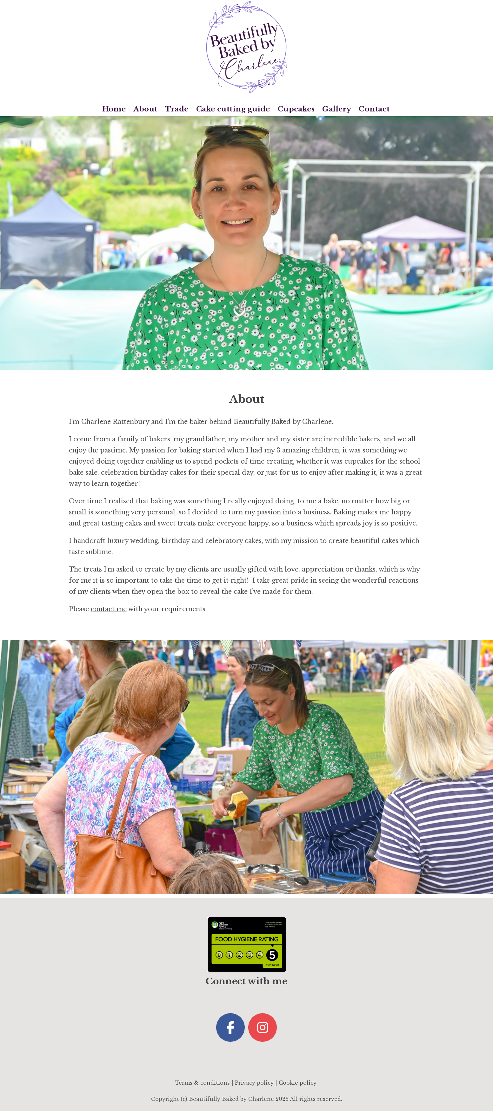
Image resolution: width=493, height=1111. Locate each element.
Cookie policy (297, 1083)
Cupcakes (296, 109)
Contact (374, 109)
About (145, 109)
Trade (177, 109)
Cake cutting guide (233, 109)
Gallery (336, 109)
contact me (109, 609)
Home (114, 109)
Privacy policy (254, 1083)
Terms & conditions (202, 1083)
